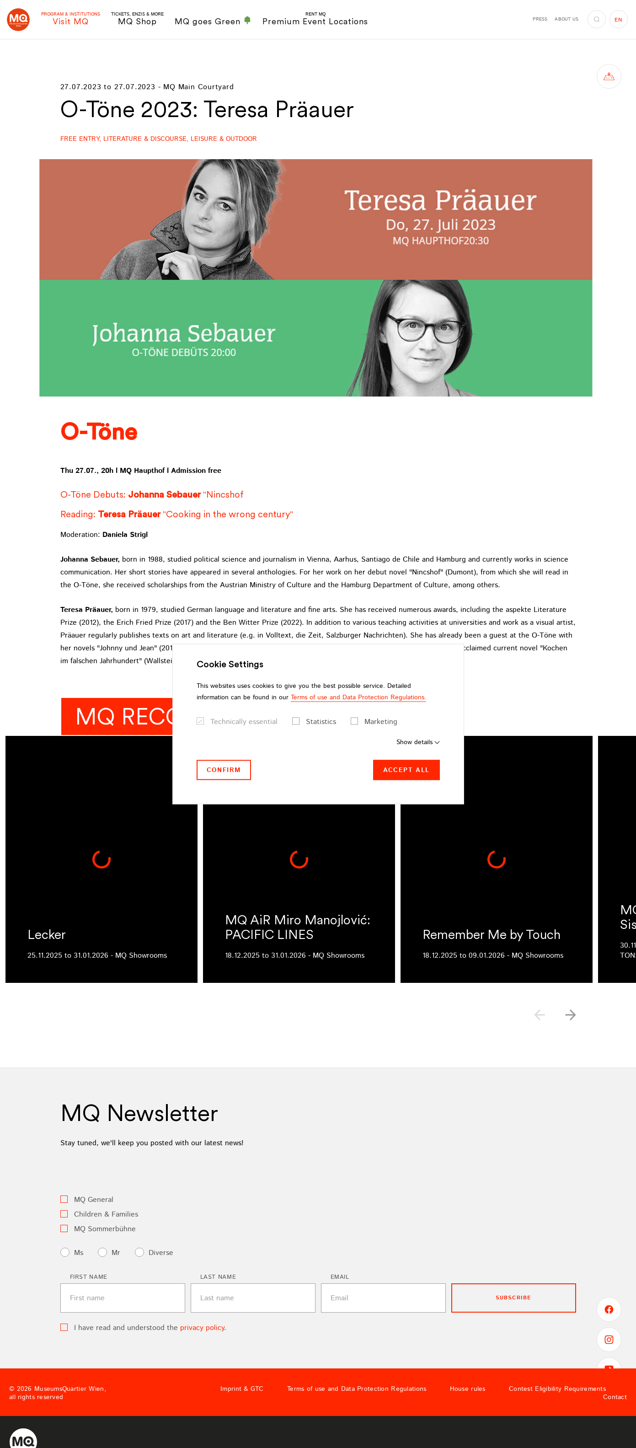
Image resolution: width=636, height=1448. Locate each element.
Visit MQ (70, 19)
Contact (615, 1397)
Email (340, 1277)
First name (89, 1277)
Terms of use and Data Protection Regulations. (358, 697)
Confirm (224, 769)
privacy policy (202, 1328)
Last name (218, 1277)
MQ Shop (137, 19)
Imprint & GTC (242, 1389)
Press (540, 19)
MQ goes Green (213, 21)
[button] (570, 1014)
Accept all (406, 769)
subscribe (514, 1298)
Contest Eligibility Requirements (557, 1389)
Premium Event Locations (315, 19)
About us (566, 19)
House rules (468, 1389)
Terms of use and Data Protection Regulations (356, 1389)
